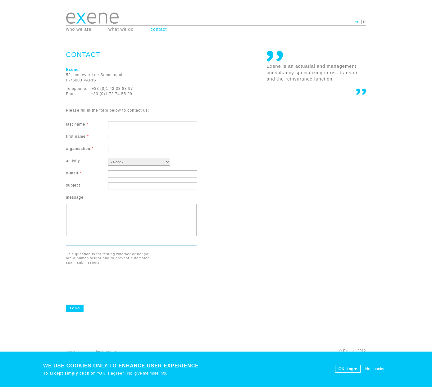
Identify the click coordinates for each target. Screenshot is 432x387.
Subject (73, 185)
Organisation (79, 148)
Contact (159, 29)
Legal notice (106, 351)
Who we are (79, 29)
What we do (121, 29)
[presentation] (113, 280)
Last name (77, 124)
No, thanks (374, 369)
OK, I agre (348, 369)
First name (77, 136)
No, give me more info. (147, 373)
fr (364, 22)
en (357, 22)
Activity (73, 161)
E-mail (73, 173)
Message (75, 197)
